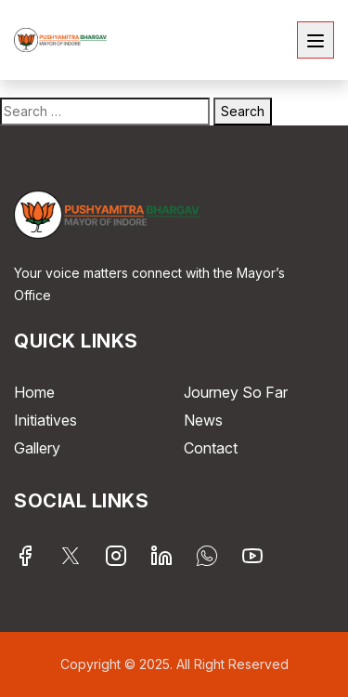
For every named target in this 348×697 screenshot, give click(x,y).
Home (34, 392)
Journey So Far (236, 392)
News (203, 420)
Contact (211, 448)
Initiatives (45, 420)
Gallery (37, 448)
